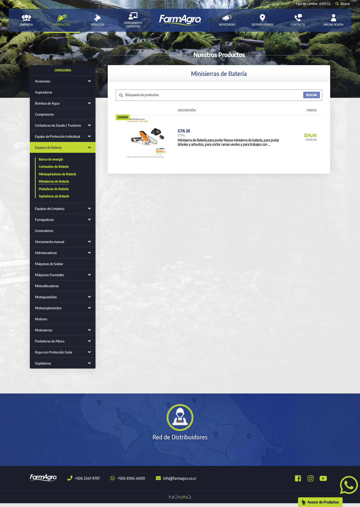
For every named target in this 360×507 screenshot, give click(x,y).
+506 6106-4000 (128, 482)
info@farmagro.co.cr (176, 482)
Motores (41, 319)
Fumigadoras (44, 219)
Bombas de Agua (47, 103)
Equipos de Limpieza (49, 208)
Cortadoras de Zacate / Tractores (58, 125)
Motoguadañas (46, 297)
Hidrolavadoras (46, 253)
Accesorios (42, 81)
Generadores (44, 230)
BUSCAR (311, 95)
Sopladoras (43, 363)
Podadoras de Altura (49, 341)
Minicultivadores (47, 286)
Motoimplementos (48, 308)
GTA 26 (183, 135)
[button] (347, 484)
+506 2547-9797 (83, 482)
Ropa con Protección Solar (53, 352)
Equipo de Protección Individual (57, 136)
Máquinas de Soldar (49, 264)
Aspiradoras (43, 92)
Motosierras (43, 330)
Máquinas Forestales (49, 275)
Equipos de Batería (48, 147)
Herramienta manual (49, 242)
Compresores (44, 114)
